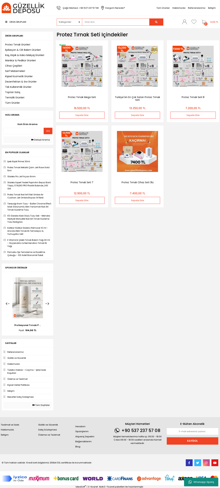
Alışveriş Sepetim (84, 436)
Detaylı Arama (40, 139)
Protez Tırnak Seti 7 (82, 182)
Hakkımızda (178, 8)
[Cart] (209, 22)
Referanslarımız (196, 8)
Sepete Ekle (82, 115)
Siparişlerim (82, 431)
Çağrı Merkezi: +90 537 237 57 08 (81, 8)
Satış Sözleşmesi (47, 429)
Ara (48, 130)
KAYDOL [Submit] (192, 441)
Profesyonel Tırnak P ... (27, 325)
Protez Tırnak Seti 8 (193, 97)
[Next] (47, 303)
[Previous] (7, 303)
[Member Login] (184, 21)
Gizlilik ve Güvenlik (48, 424)
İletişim (212, 8)
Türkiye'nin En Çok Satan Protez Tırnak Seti (137, 98)
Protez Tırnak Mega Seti (82, 97)
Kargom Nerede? (115, 8)
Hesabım (80, 426)
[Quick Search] (22, 131)
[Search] (115, 22)
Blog (77, 446)
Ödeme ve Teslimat (49, 434)
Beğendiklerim (83, 441)
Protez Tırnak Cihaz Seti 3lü (138, 182)
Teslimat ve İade (10, 424)
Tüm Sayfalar (41, 405)
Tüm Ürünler (163, 8)
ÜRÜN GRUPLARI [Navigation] (15, 22)
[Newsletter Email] (192, 431)
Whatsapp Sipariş (201, 482)
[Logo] (23, 7)
